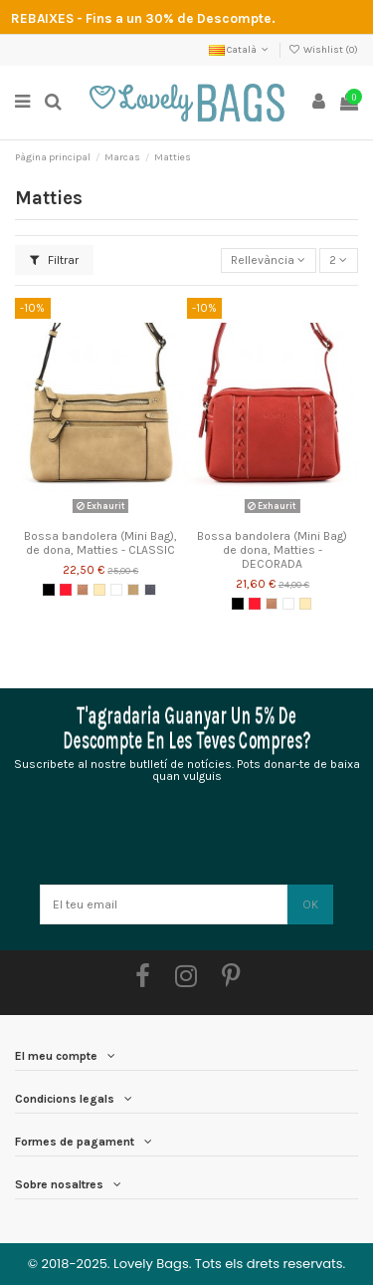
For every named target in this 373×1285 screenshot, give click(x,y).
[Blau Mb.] (150, 590)
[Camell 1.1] (133, 590)
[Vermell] (66, 590)
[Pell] (83, 590)
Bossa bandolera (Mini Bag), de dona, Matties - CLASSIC (100, 543)
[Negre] (49, 590)
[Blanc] (116, 590)
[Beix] (99, 590)
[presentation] (186, 836)
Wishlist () (323, 50)
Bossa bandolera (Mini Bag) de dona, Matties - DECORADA (272, 550)
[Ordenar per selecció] (268, 260)
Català (240, 50)
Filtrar (54, 260)
